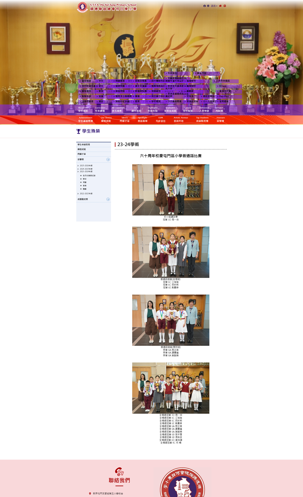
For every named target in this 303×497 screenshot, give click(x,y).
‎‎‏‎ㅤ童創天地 (181, 119)
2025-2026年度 (86, 165)
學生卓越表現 (85, 119)
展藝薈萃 (143, 119)
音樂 (84, 185)
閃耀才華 (125, 119)
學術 (84, 179)
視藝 (84, 182)
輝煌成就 (106, 119)
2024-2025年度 (86, 169)
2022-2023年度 (86, 193)
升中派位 (161, 119)
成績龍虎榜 (202, 119)
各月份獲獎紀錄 (89, 175)
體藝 (84, 189)
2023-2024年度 (86, 171)
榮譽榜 (221, 119)
